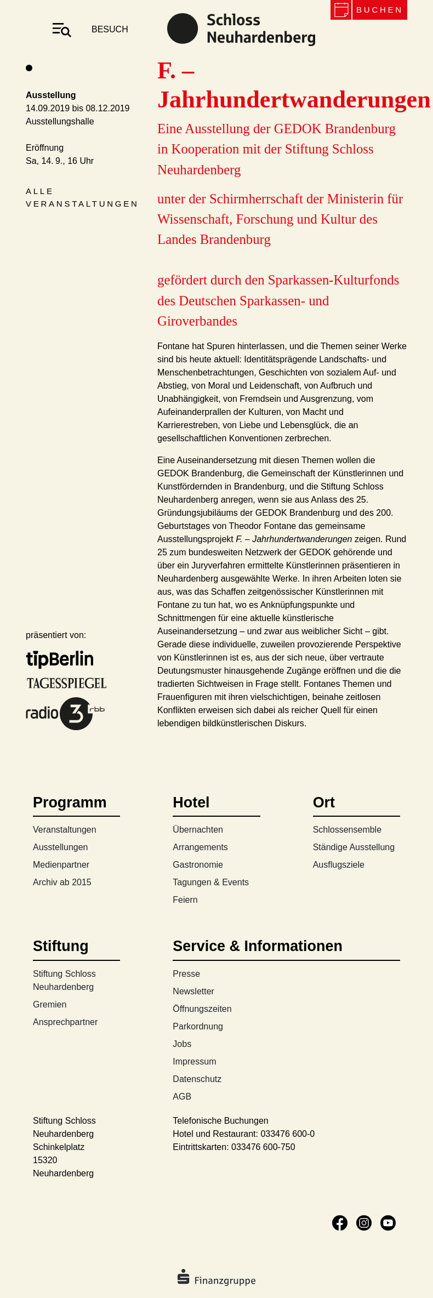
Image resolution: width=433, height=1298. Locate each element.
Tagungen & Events (211, 882)
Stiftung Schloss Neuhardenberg (64, 980)
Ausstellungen (60, 847)
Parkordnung (198, 1026)
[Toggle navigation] (61, 29)
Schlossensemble (347, 829)
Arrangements (200, 847)
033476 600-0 (287, 1133)
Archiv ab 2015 (62, 882)
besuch (110, 29)
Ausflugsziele (338, 864)
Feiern (185, 899)
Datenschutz (197, 1079)
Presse (186, 973)
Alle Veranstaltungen (82, 197)
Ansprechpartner (65, 1022)
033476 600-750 (263, 1147)
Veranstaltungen (64, 829)
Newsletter (193, 991)
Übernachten (198, 829)
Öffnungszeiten (202, 1009)
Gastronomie (198, 864)
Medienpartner (61, 864)
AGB (182, 1096)
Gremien (49, 1004)
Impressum (194, 1061)
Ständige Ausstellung (354, 847)
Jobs (182, 1044)
